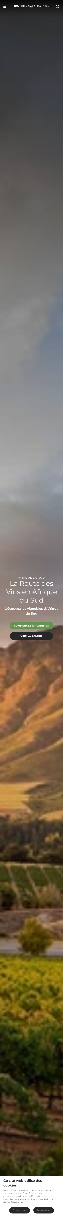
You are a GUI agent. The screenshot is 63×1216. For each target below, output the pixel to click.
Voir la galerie (31, 636)
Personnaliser (43, 1210)
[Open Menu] (4, 6)
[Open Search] (57, 6)
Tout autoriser (19, 1210)
